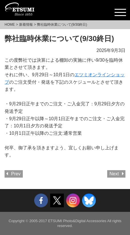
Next (114, 173)
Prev (16, 173)
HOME (10, 25)
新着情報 (26, 25)
